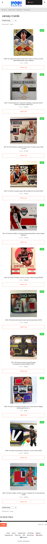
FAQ (24, 535)
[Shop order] (9, 20)
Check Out (18, 535)
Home (5, 10)
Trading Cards (11, 10)
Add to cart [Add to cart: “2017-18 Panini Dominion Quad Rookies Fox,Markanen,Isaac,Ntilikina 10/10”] (23, 371)
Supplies (38, 533)
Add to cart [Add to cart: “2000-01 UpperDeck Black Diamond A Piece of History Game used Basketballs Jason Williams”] (23, 67)
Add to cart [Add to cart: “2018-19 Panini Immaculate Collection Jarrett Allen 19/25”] (23, 457)
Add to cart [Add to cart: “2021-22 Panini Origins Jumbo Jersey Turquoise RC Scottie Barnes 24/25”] (23, 501)
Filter (3, 525)
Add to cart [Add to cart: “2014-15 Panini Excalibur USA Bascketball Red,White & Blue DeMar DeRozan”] (23, 242)
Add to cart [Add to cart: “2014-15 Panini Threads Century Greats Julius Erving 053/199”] (23, 284)
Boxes (14, 533)
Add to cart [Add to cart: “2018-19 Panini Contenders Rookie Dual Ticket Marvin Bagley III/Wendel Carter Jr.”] (23, 415)
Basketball (19, 10)
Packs (8, 533)
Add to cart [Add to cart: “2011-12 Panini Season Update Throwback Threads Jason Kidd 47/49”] (23, 155)
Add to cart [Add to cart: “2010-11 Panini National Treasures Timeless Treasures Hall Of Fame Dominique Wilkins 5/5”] (23, 111)
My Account (30, 535)
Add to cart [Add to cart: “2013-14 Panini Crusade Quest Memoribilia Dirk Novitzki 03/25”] (23, 198)
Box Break (31, 533)
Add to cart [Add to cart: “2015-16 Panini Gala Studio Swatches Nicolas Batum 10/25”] (23, 327)
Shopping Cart (9, 535)
